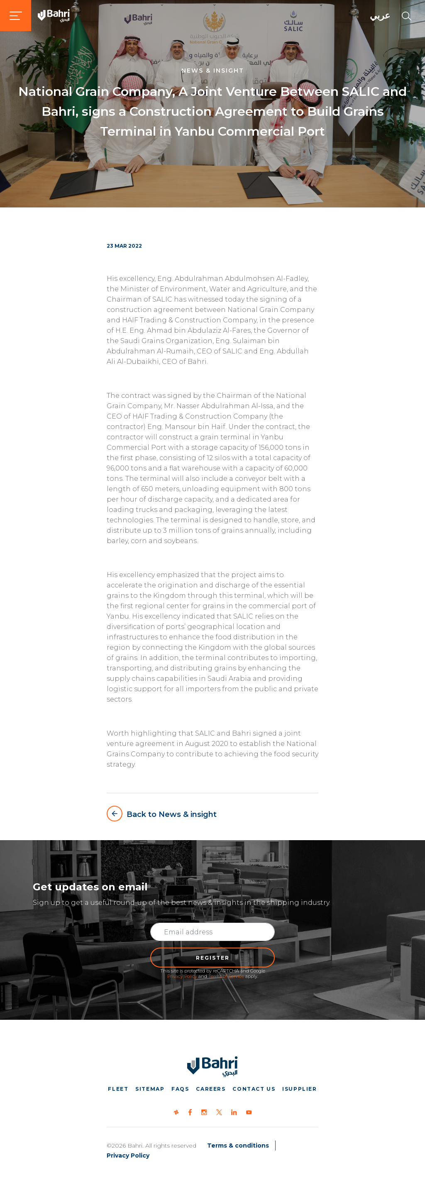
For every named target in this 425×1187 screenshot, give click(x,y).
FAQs (180, 1089)
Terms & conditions (238, 1145)
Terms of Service (226, 976)
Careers (210, 1089)
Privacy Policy (182, 976)
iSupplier (299, 1089)
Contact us (253, 1089)
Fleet (118, 1089)
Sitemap (149, 1089)
